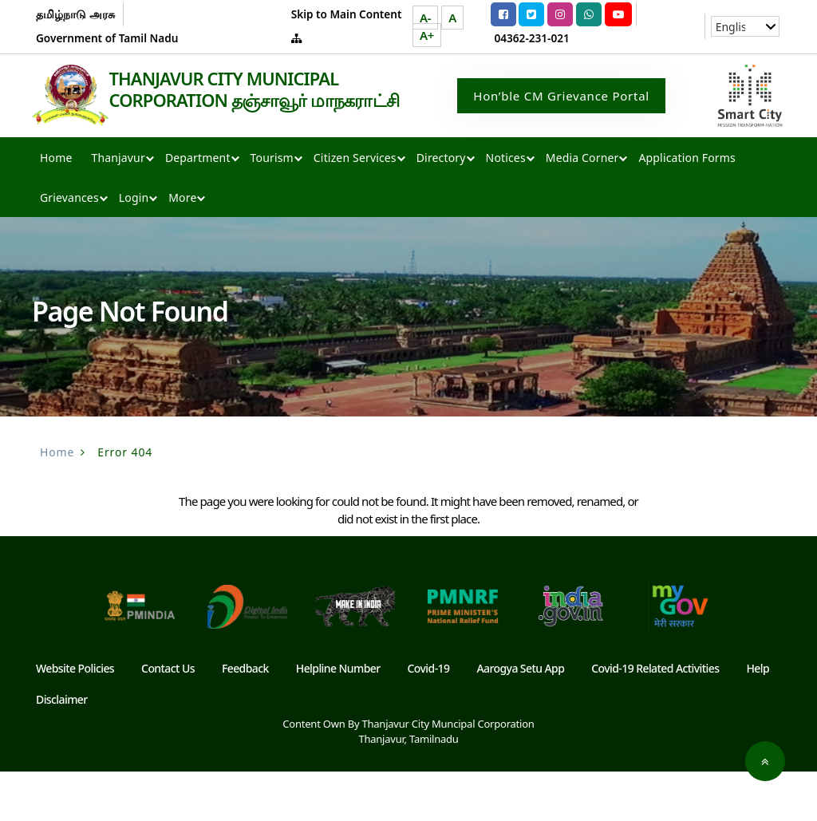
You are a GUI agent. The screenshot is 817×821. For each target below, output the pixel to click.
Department (198, 207)
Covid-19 (429, 717)
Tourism (272, 207)
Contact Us (168, 717)
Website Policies (75, 717)
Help (757, 717)
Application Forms (686, 207)
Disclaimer (62, 748)
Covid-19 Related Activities (655, 717)
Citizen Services (355, 207)
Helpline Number (338, 717)
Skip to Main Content (346, 14)
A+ (427, 35)
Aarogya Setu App (520, 717)
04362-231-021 (532, 37)
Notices (506, 207)
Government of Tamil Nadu (107, 37)
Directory (441, 207)
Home (56, 207)
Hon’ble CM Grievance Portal (561, 120)
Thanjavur (117, 207)
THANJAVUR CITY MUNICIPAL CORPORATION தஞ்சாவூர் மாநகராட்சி (157, 154)
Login (133, 247)
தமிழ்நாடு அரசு (75, 14)
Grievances (69, 247)
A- (425, 18)
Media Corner (582, 207)
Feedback (245, 717)
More (182, 247)
